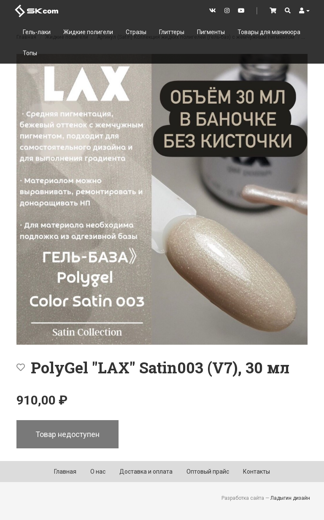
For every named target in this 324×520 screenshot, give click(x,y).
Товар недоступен (67, 434)
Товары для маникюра (269, 32)
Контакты (256, 471)
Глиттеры (171, 32)
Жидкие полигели (88, 32)
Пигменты (211, 32)
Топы (30, 53)
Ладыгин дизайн (290, 498)
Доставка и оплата (146, 471)
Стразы (136, 32)
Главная (65, 471)
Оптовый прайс (207, 471)
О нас (97, 471)
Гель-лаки (37, 32)
